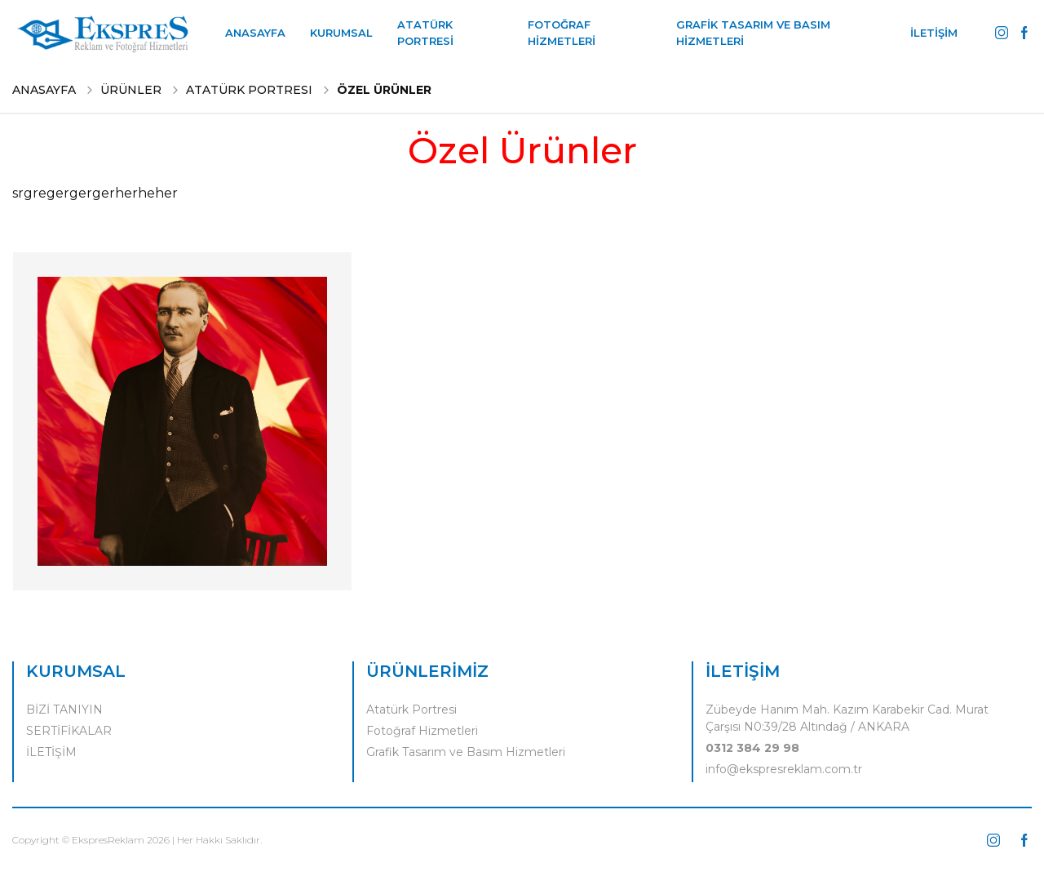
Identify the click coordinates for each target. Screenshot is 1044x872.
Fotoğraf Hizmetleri (422, 730)
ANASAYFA (255, 32)
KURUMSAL (341, 32)
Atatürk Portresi (411, 709)
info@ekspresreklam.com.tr (784, 769)
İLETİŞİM (934, 32)
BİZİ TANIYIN (64, 709)
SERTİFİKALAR (69, 730)
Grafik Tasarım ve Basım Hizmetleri (465, 752)
